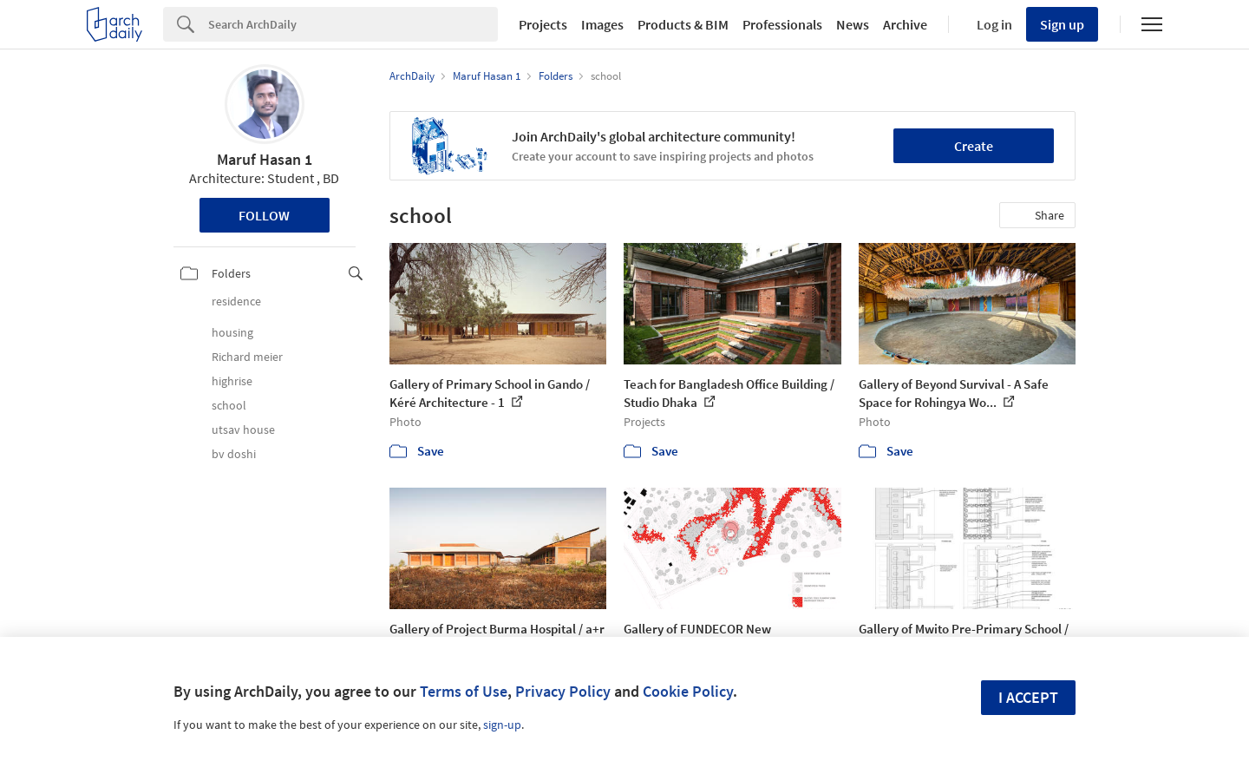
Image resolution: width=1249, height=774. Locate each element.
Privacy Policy (563, 691)
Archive (905, 24)
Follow (264, 215)
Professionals (782, 24)
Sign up (1062, 24)
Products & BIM (683, 24)
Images (602, 24)
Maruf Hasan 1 (264, 159)
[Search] (353, 24)
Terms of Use (463, 691)
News (852, 24)
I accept (1028, 697)
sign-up (502, 724)
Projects (543, 24)
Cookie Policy (688, 691)
